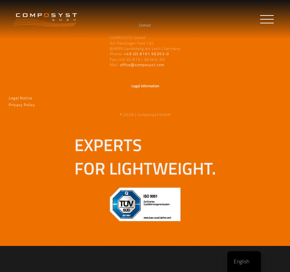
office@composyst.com (142, 65)
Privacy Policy (22, 104)
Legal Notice (20, 97)
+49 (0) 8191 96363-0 (146, 54)
